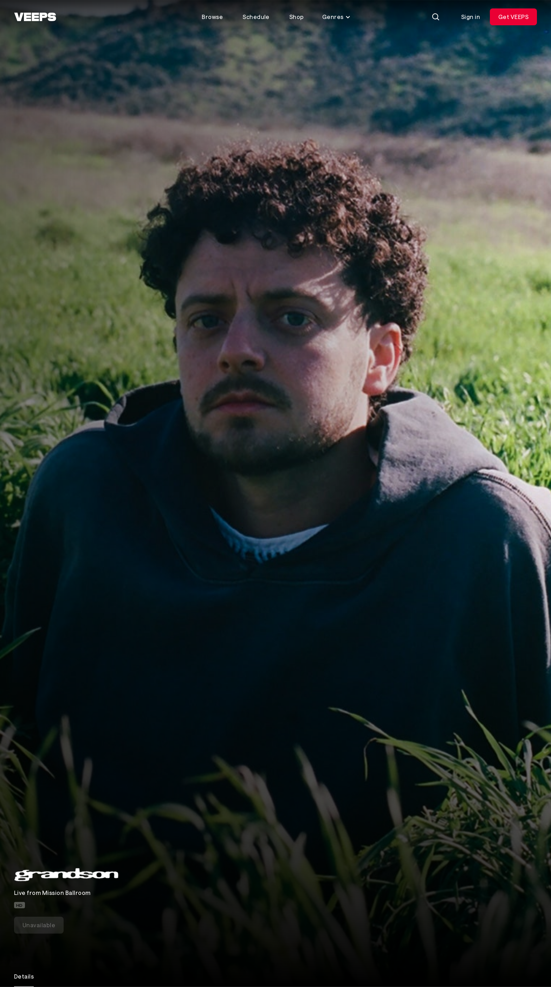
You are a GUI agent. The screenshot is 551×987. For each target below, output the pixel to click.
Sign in (470, 16)
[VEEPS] (35, 17)
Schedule (256, 16)
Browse (212, 16)
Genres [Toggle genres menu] (336, 16)
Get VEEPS (513, 16)
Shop (296, 16)
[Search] (435, 16)
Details (24, 976)
